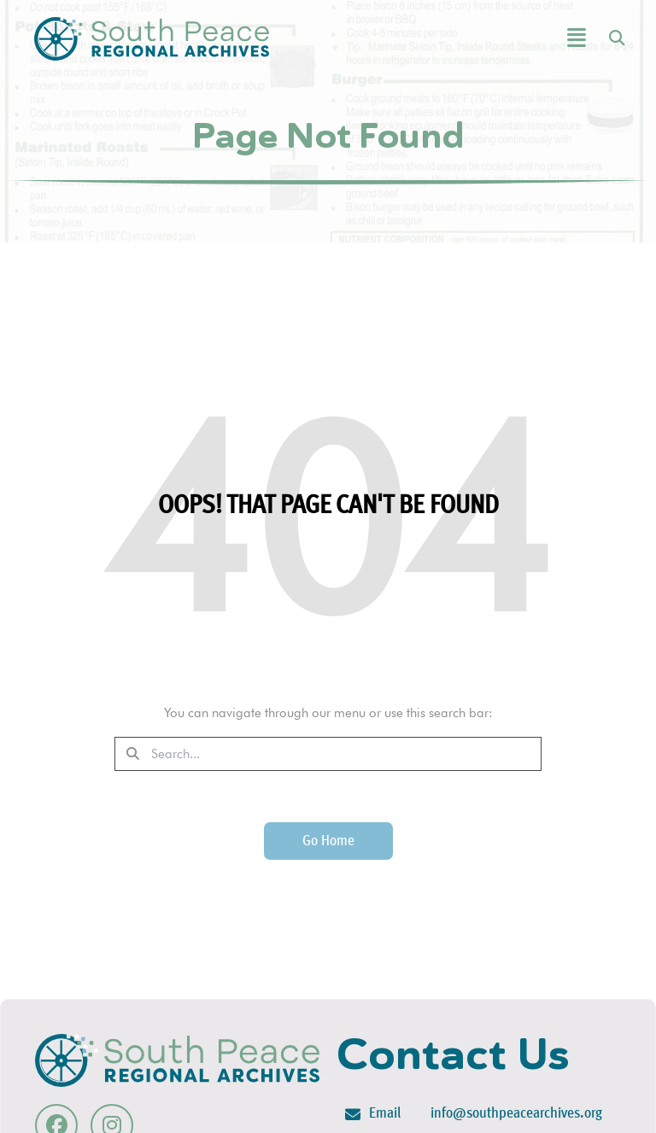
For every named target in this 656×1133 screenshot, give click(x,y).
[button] (534, 39)
